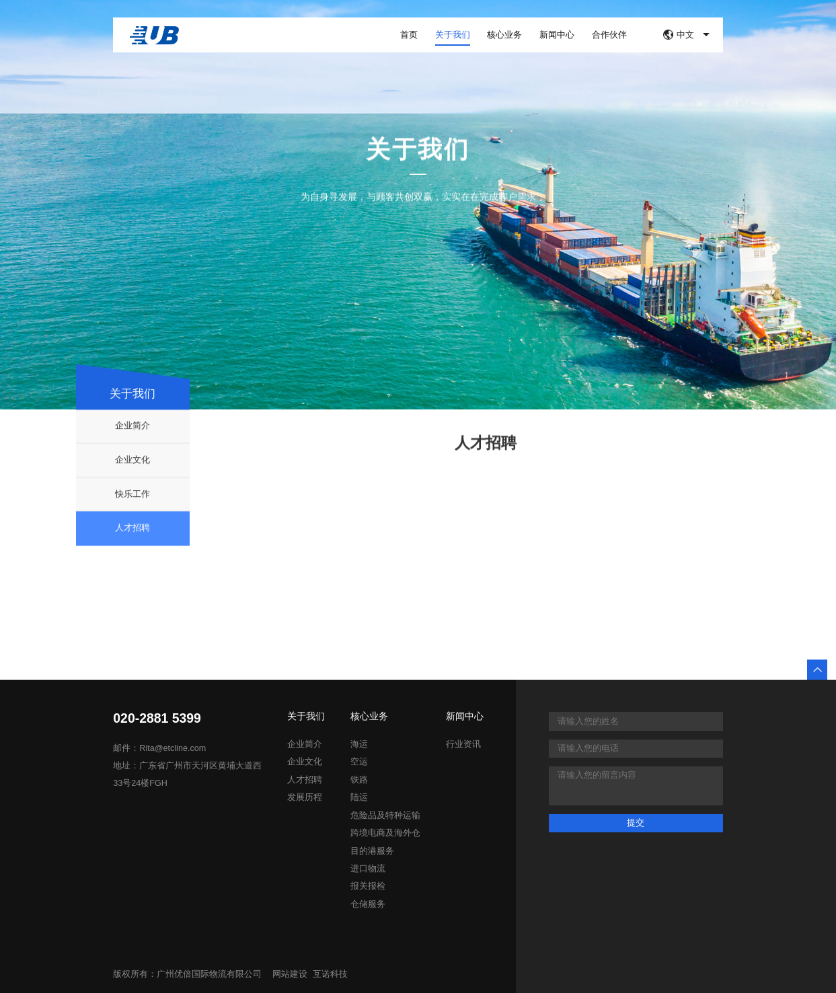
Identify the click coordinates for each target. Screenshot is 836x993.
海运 (359, 744)
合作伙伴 (609, 35)
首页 (409, 35)
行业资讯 (463, 744)
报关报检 (367, 886)
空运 (359, 761)
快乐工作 (132, 536)
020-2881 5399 (157, 718)
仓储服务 (367, 904)
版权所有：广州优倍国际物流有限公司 (187, 974)
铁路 (359, 780)
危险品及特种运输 (385, 815)
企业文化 (132, 502)
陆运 (359, 797)
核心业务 (504, 35)
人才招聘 (132, 570)
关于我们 (452, 35)
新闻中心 (556, 35)
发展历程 (304, 797)
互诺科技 (330, 974)
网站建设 (289, 974)
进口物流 (367, 868)
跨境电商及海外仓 (385, 833)
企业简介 (132, 468)
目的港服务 (372, 851)
